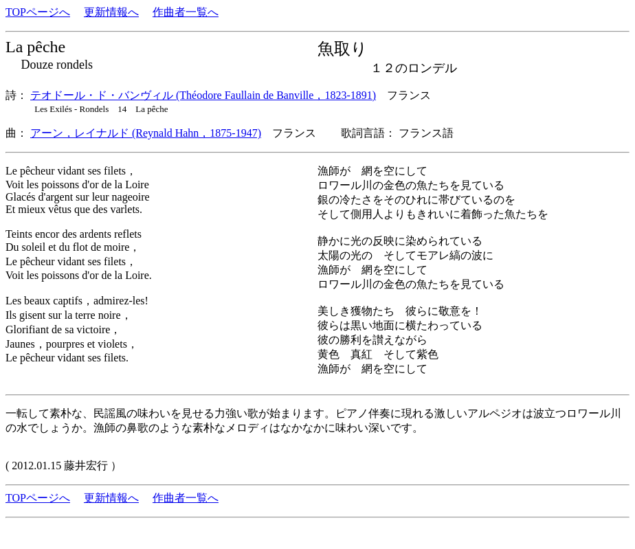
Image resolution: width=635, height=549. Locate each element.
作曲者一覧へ (186, 12)
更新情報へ (111, 12)
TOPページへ (37, 12)
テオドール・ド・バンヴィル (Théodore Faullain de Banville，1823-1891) (203, 95)
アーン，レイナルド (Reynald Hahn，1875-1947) (145, 133)
